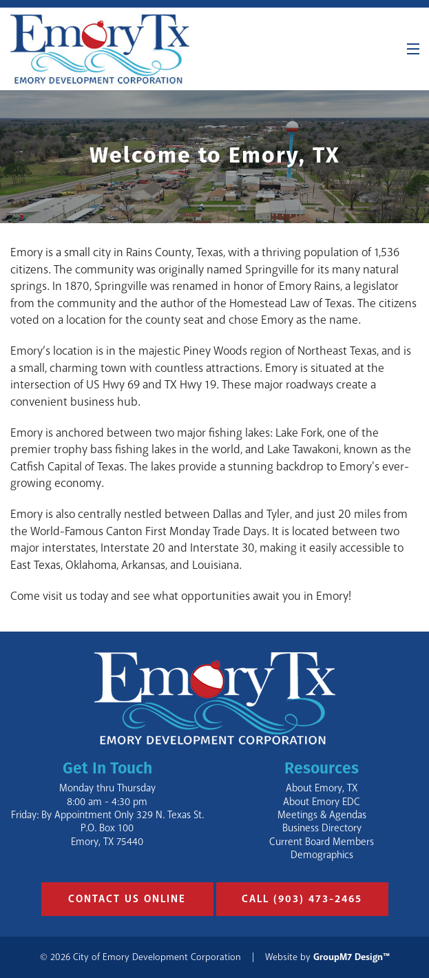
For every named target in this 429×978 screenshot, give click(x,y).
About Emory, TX (321, 788)
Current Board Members (321, 842)
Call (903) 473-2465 (302, 899)
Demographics (322, 855)
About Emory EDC (321, 802)
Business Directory (322, 828)
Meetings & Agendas (322, 815)
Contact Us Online (127, 899)
